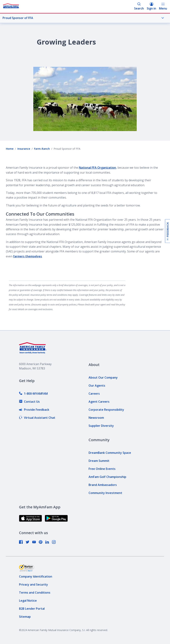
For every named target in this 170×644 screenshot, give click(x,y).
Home (10, 148)
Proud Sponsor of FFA (83, 18)
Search (139, 6)
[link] (33, 394)
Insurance (23, 148)
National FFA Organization (97, 168)
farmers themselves (27, 256)
